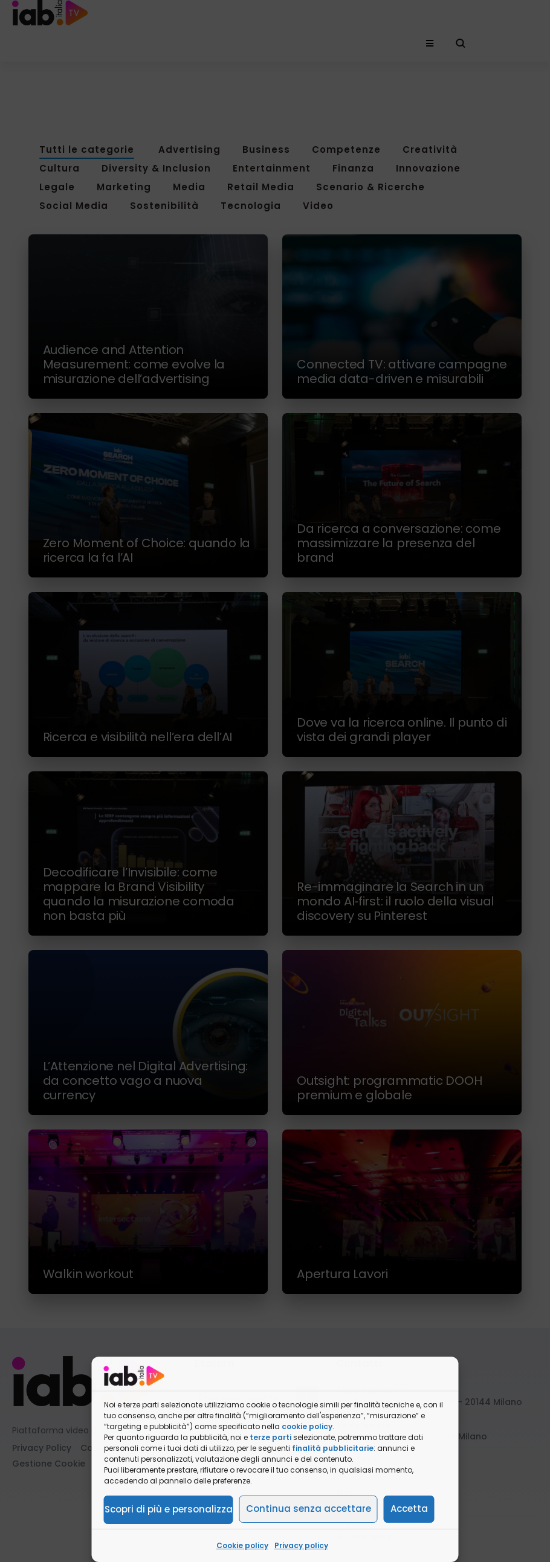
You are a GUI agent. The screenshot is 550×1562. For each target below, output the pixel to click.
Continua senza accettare (308, 1508)
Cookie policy (242, 1545)
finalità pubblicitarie (333, 1448)
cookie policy (307, 1426)
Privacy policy (301, 1545)
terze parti (270, 1437)
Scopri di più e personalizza (169, 1509)
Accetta (409, 1508)
